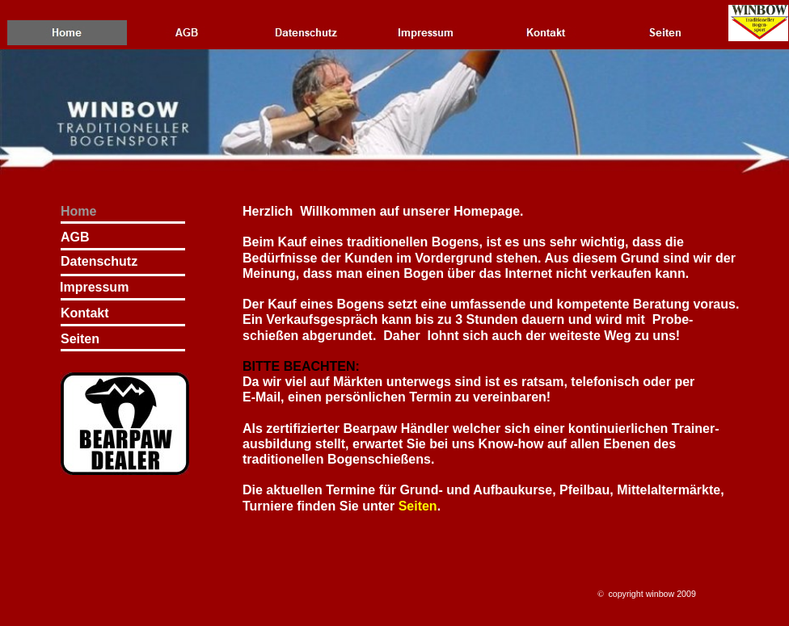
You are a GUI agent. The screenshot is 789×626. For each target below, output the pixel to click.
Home (78, 211)
